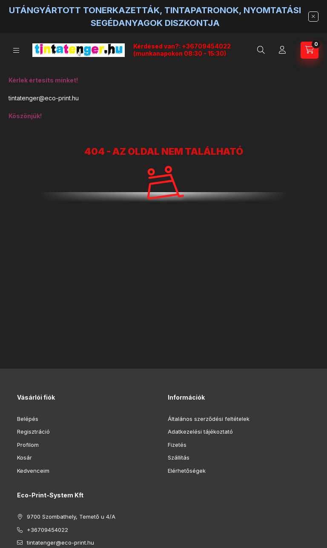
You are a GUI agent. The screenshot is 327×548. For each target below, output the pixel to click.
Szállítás (178, 457)
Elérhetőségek (187, 470)
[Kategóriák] (16, 50)
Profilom (28, 444)
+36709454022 (47, 529)
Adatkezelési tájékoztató (200, 431)
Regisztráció (33, 431)
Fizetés (177, 444)
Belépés (27, 418)
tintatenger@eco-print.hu (44, 98)
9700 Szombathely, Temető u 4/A (71, 516)
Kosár (24, 457)
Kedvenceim (33, 470)
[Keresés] (261, 50)
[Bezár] (313, 16)
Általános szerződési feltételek (209, 418)
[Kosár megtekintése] (309, 50)
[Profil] (282, 50)
